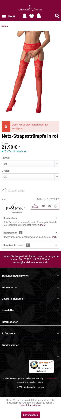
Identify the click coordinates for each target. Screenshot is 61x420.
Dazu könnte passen (16, 245)
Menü (8, 16)
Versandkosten (50, 378)
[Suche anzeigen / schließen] (57, 16)
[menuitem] (8, 16)
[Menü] (52, 362)
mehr (43, 225)
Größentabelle (9, 190)
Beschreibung (10, 218)
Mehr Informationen (30, 405)
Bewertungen (10, 232)
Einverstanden (30, 415)
